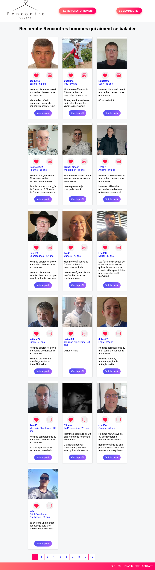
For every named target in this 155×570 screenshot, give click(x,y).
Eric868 (102, 253)
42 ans (109, 342)
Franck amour (71, 167)
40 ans (110, 256)
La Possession (72, 428)
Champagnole (37, 256)
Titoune (68, 425)
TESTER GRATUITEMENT (77, 10)
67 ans (49, 256)
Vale (32, 511)
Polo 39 (34, 253)
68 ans (109, 83)
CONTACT (147, 566)
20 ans (85, 428)
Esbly (101, 342)
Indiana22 (35, 339)
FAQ (113, 566)
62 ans (42, 83)
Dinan (33, 342)
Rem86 (33, 425)
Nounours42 (36, 167)
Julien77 (103, 339)
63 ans (41, 342)
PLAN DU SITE (132, 566)
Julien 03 (69, 339)
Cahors (68, 256)
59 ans (111, 169)
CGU (119, 566)
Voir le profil (42, 113)
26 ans (46, 517)
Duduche (68, 80)
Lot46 (67, 253)
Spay (101, 83)
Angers (102, 169)
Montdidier (70, 169)
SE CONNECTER (129, 10)
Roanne (34, 169)
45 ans (81, 169)
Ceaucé (102, 428)
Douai (101, 256)
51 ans (43, 169)
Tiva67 (102, 167)
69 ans (73, 83)
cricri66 (102, 425)
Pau (66, 83)
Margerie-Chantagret (41, 428)
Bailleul (33, 83)
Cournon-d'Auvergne (74, 342)
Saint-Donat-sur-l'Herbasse (38, 516)
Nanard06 (103, 80)
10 (91, 556)
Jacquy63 (35, 80)
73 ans (77, 256)
